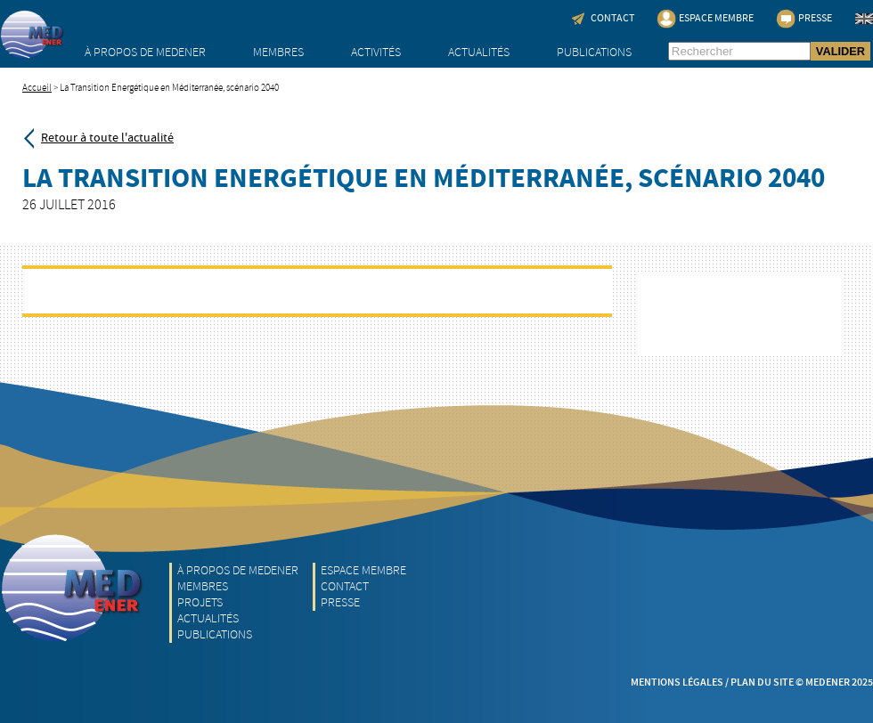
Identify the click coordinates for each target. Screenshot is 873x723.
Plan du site (762, 682)
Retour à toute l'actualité (107, 138)
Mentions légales (677, 682)
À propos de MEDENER (145, 52)
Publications (594, 52)
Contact (345, 586)
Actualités (479, 52)
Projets (200, 602)
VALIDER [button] (840, 51)
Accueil (37, 87)
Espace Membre (363, 570)
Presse (340, 602)
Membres (278, 52)
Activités (376, 52)
